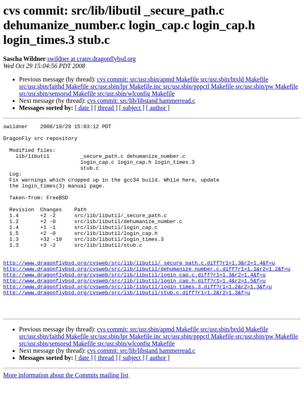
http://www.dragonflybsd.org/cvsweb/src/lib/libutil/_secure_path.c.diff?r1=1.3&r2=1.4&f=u (139, 291)
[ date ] (84, 107)
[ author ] (158, 107)
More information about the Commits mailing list (65, 413)
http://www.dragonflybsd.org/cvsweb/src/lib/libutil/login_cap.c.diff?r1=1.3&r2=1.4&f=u (134, 305)
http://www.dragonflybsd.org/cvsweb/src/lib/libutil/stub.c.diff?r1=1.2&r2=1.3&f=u (126, 326)
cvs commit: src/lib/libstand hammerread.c (141, 100)
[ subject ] (131, 107)
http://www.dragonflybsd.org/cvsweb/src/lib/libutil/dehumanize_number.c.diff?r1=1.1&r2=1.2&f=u (146, 298)
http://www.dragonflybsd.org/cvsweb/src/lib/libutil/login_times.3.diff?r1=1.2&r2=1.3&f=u (137, 319)
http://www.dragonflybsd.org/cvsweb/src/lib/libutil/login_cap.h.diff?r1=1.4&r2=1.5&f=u (134, 312)
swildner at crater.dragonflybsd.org (91, 58)
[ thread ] (106, 107)
